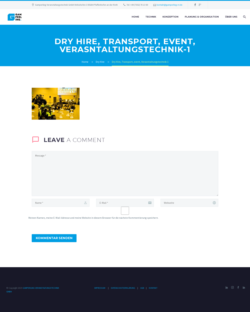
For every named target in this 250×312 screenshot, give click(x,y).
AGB (142, 288)
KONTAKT (153, 288)
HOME (135, 16)
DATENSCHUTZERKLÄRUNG (123, 288)
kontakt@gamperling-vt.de (169, 4)
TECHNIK (150, 16)
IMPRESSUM (99, 288)
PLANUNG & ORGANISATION (202, 16)
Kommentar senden (54, 238)
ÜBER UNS (231, 16)
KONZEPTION (170, 16)
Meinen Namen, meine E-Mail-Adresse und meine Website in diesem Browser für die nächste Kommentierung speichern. (93, 217)
